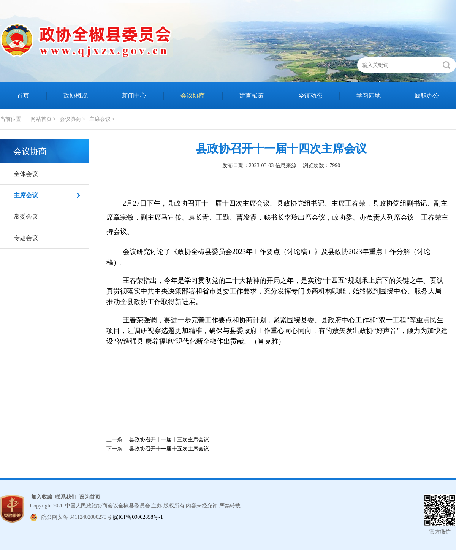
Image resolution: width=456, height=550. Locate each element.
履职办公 (427, 95)
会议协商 (192, 95)
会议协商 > (72, 119)
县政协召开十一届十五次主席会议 (169, 449)
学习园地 (368, 95)
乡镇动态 (310, 95)
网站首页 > (43, 119)
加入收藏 (41, 497)
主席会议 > (102, 119)
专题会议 (26, 238)
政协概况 (75, 95)
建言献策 (251, 95)
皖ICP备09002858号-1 (138, 517)
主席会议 (26, 195)
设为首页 (89, 497)
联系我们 (65, 497)
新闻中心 (134, 95)
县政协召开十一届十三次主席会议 (169, 439)
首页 (23, 95)
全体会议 (26, 174)
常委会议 (26, 216)
